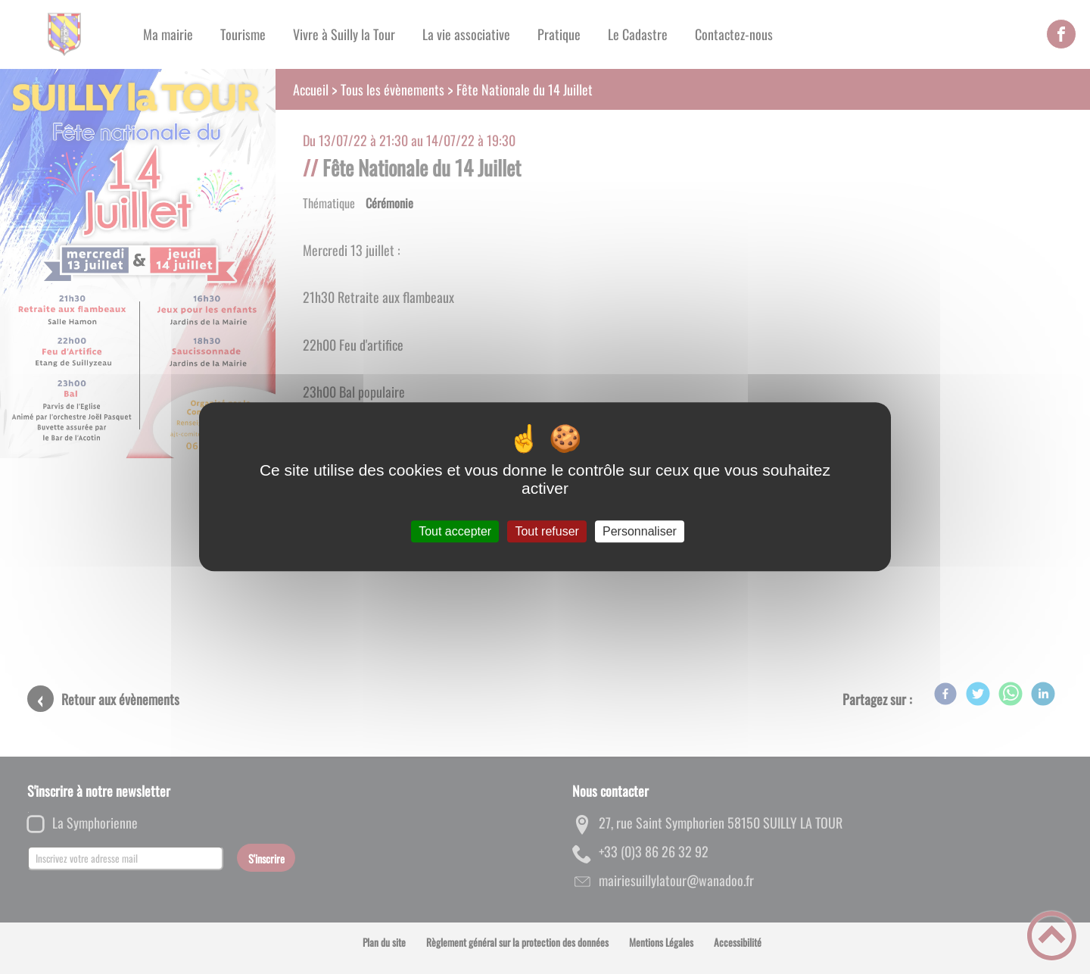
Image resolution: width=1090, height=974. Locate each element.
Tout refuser (546, 531)
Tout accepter (455, 531)
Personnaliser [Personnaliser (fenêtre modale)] (640, 531)
